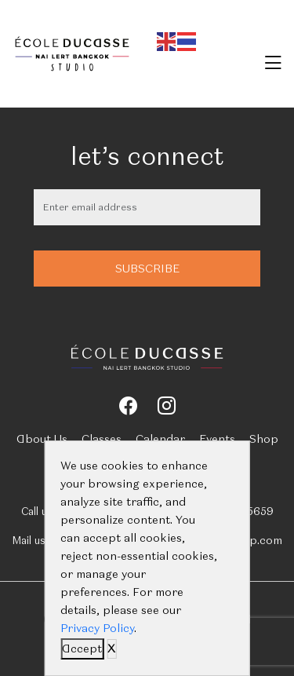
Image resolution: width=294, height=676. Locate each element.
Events (217, 439)
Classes (102, 439)
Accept (82, 648)
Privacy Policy (97, 628)
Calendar (160, 439)
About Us (41, 439)
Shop (263, 439)
